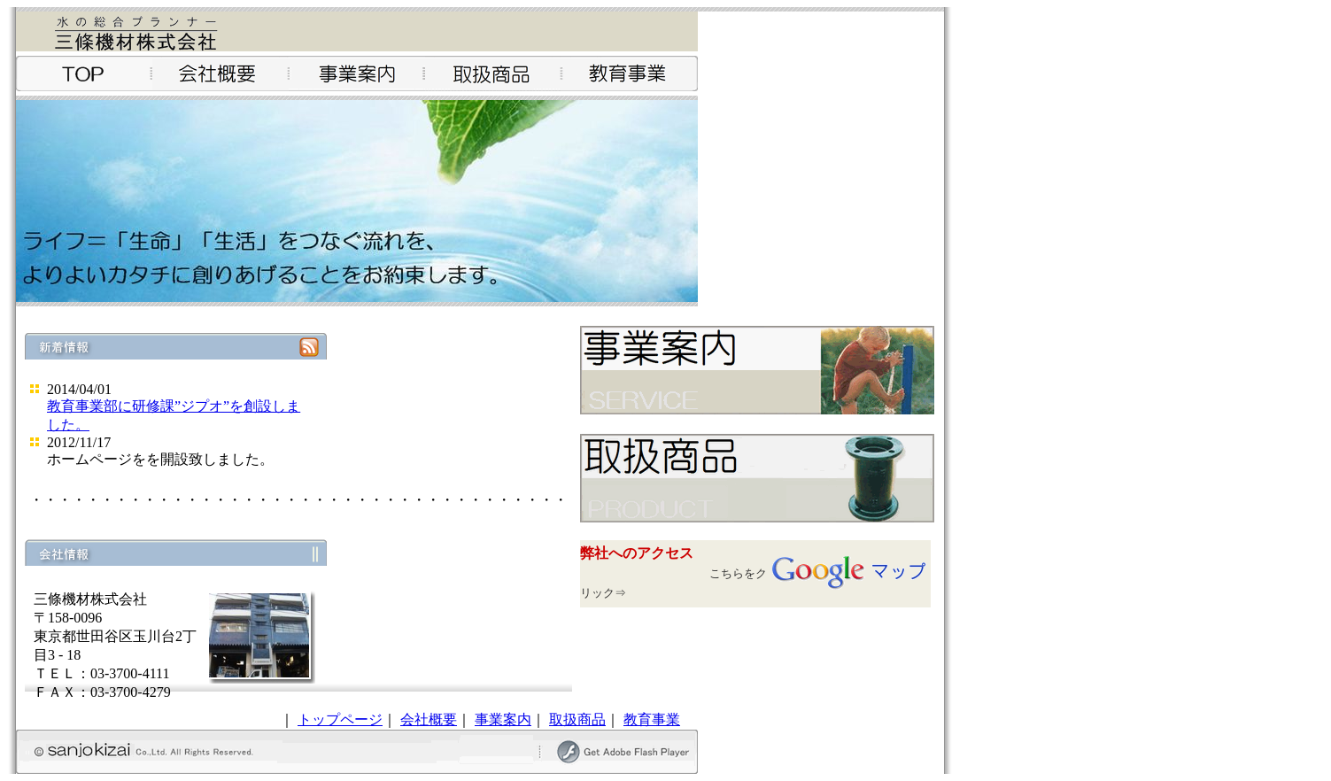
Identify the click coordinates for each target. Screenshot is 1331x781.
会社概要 (428, 719)
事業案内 (503, 719)
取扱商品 (577, 719)
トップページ (340, 719)
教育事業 (651, 719)
